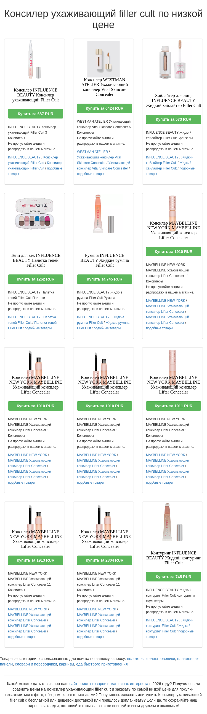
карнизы (66, 664)
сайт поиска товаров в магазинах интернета (109, 683)
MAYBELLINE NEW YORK (165, 301)
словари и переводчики (36, 664)
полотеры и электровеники (151, 658)
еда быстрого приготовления (102, 664)
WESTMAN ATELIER (92, 152)
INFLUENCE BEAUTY (24, 157)
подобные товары (90, 174)
